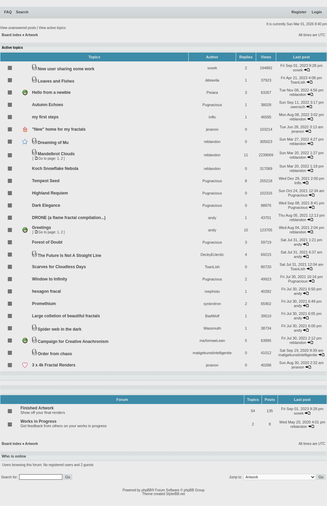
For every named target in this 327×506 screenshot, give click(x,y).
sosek (212, 68)
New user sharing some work (66, 69)
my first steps (45, 117)
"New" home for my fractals (58, 129)
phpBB (146, 490)
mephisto (212, 291)
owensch (298, 107)
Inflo (212, 117)
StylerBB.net (175, 494)
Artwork (31, 35)
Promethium (44, 303)
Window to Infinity (49, 279)
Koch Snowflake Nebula (55, 168)
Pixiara (212, 92)
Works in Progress (38, 421)
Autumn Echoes (47, 104)
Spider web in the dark (59, 329)
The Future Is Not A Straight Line (69, 255)
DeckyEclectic (212, 254)
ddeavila (212, 80)
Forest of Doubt (47, 242)
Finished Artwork (37, 408)
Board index (11, 35)
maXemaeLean (212, 340)
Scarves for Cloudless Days (59, 266)
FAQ (8, 12)
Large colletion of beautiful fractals (66, 316)
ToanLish (297, 82)
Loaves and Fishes (56, 81)
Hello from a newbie (51, 92)
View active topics (52, 28)
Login (317, 12)
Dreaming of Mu (53, 142)
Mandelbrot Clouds (56, 153)
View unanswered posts (18, 28)
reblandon (298, 94)
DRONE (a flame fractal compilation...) (69, 217)
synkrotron (212, 304)
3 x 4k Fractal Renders (53, 365)
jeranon (212, 129)
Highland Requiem (50, 193)
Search (22, 12)
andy (212, 218)
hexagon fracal (46, 291)
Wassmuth (212, 328)
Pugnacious (212, 105)
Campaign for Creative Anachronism (73, 341)
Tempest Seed (45, 180)
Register (299, 12)
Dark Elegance (46, 205)
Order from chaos (55, 353)
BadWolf (212, 316)
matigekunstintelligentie (212, 353)
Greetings (41, 227)
